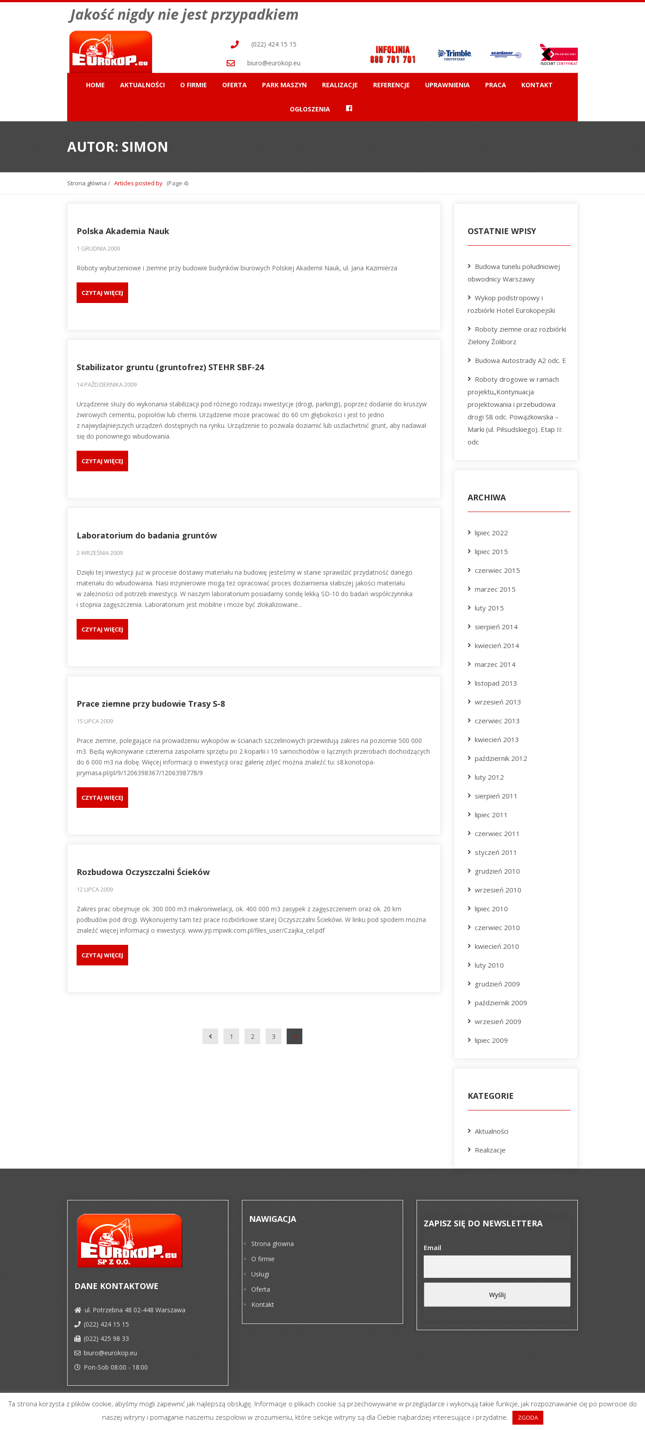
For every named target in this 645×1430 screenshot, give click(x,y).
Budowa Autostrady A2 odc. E (520, 358)
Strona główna (87, 180)
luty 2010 (489, 962)
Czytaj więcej (102, 290)
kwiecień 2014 (497, 643)
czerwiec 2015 (497, 567)
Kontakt (537, 82)
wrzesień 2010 (498, 887)
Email (432, 1245)
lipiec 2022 (491, 530)
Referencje (391, 82)
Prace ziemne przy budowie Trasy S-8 (151, 701)
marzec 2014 (495, 661)
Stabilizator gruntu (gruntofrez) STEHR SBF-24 (170, 364)
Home (95, 82)
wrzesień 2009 (498, 1019)
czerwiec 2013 (497, 718)
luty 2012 (489, 774)
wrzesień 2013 (498, 699)
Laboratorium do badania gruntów (147, 533)
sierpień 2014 (496, 624)
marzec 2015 (495, 586)
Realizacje (340, 82)
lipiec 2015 (491, 549)
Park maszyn (284, 82)
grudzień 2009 (497, 981)
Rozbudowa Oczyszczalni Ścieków (143, 869)
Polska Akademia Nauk (123, 228)
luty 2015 (489, 605)
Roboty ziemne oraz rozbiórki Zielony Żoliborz (517, 333)
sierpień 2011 (496, 793)
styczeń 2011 (496, 849)
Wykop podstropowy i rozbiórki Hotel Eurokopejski (511, 301)
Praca (495, 82)
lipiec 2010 (491, 906)
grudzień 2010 (497, 868)
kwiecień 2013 (497, 737)
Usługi (260, 1272)
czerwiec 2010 (497, 925)
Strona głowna (272, 1241)
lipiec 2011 (491, 812)
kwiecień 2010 (497, 943)
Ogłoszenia (310, 106)
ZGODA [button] (528, 1417)
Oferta (234, 82)
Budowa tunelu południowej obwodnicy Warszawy (514, 270)
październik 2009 (501, 1000)
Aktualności (142, 82)
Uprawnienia (447, 82)
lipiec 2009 (491, 1037)
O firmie (193, 82)
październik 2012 (501, 755)
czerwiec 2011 (497, 831)
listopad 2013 (496, 680)
